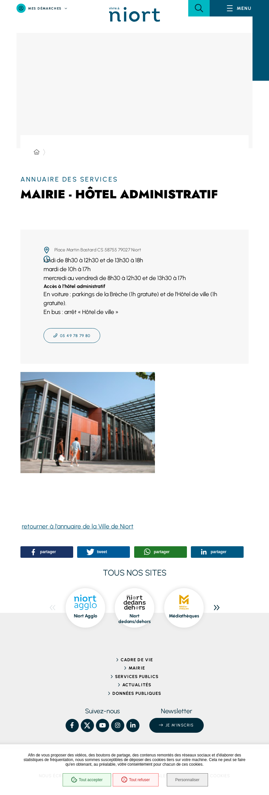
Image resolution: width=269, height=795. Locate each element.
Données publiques (137, 693)
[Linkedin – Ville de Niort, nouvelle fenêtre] (132, 725)
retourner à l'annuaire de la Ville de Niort (78, 526)
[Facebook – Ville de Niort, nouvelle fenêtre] (72, 725)
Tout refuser (135, 779)
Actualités (136, 684)
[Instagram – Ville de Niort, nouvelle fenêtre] (117, 725)
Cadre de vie (137, 659)
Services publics (137, 676)
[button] (199, 8)
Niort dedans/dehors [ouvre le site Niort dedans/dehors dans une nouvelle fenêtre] (134, 619)
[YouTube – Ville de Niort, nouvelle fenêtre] (102, 725)
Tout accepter (87, 779)
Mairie (137, 668)
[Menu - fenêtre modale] (239, 8)
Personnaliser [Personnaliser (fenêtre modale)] (187, 780)
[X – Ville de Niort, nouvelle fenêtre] (87, 725)
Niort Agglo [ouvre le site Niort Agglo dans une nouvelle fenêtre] (85, 616)
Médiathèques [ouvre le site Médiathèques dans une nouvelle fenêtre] (184, 616)
